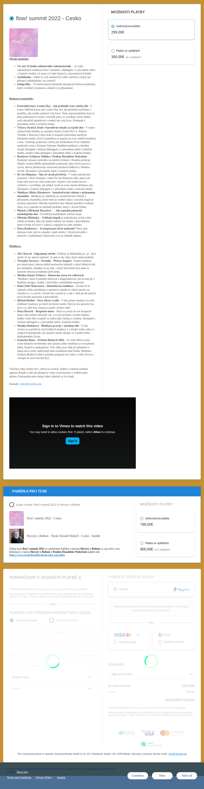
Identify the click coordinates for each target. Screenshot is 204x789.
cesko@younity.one (31, 384)
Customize (138, 775)
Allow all (187, 775)
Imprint (61, 777)
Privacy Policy (44, 777)
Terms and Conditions (19, 777)
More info (22, 772)
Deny (162, 775)
